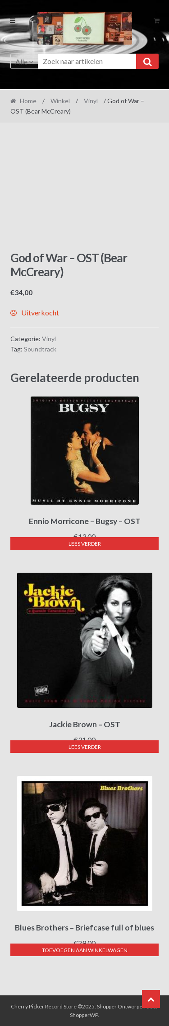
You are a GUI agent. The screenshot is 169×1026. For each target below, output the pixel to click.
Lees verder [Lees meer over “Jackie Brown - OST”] (85, 746)
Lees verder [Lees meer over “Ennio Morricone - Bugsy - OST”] (85, 543)
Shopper (107, 1006)
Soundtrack (40, 349)
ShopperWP (84, 1015)
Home (28, 101)
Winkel (60, 101)
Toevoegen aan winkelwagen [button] (85, 950)
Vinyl (91, 101)
